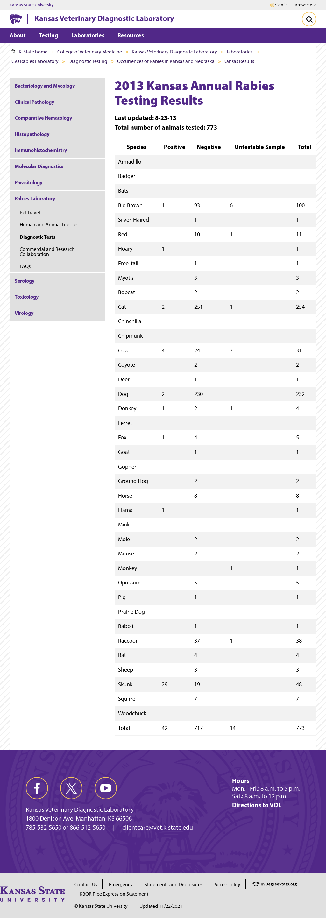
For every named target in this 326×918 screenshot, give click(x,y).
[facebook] (37, 788)
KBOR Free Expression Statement (114, 894)
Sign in (281, 5)
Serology (24, 281)
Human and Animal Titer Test (50, 225)
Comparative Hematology (43, 118)
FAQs (25, 266)
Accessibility (227, 884)
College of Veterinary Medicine (89, 52)
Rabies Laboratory (35, 198)
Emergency (121, 884)
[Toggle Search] (309, 19)
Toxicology (27, 296)
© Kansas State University (101, 906)
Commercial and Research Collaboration (47, 251)
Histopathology (32, 134)
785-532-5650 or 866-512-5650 (65, 827)
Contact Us (85, 884)
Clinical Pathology (34, 102)
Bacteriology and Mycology (45, 85)
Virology (24, 313)
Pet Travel (30, 212)
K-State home (29, 52)
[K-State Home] (16, 19)
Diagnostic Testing (87, 61)
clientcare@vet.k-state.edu (157, 827)
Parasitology (28, 182)
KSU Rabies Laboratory (35, 61)
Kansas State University (32, 5)
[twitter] (71, 788)
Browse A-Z (305, 5)
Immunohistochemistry (41, 150)
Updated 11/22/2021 (160, 906)
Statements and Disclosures (173, 884)
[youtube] (106, 788)
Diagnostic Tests (37, 237)
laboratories (239, 52)
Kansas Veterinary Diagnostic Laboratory (104, 18)
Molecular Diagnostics (39, 166)
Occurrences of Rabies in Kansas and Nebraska (166, 61)
